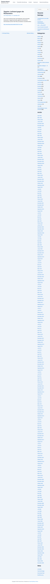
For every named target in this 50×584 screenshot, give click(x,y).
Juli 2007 (39, 533)
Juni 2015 (39, 350)
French (39, 50)
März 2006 (40, 558)
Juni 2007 (39, 535)
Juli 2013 (39, 395)
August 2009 (40, 487)
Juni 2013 (39, 397)
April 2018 (40, 290)
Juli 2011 (39, 443)
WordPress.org (40, 575)
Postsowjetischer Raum (42, 80)
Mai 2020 (39, 240)
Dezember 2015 (41, 338)
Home (14, 2)
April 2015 (40, 354)
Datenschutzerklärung (44, 2)
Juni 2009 (39, 491)
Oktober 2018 (40, 278)
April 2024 (40, 151)
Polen (39, 76)
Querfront (39, 82)
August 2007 (40, 531)
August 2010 (40, 463)
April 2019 (40, 266)
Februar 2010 (40, 475)
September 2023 (41, 163)
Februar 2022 (40, 199)
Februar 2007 (40, 543)
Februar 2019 (40, 270)
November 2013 (41, 388)
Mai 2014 (39, 376)
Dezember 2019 (41, 250)
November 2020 (41, 228)
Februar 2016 (40, 334)
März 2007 (40, 541)
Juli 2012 (39, 419)
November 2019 (41, 252)
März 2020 (40, 244)
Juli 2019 (39, 260)
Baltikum (39, 36)
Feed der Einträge (41, 571)
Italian (39, 56)
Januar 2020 (40, 248)
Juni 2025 (39, 129)
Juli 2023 (39, 167)
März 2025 (40, 135)
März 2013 (40, 403)
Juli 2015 (39, 348)
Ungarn (39, 100)
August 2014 (40, 370)
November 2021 (41, 205)
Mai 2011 (39, 447)
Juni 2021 (39, 215)
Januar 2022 (40, 201)
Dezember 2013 (41, 386)
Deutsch (39, 44)
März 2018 (40, 292)
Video (39, 106)
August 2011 (40, 441)
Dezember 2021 (41, 203)
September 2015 (41, 344)
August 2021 (40, 211)
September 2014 (41, 368)
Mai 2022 (39, 193)
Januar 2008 (40, 521)
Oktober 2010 (40, 459)
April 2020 (40, 242)
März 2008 (40, 517)
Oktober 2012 (40, 413)
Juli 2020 (39, 236)
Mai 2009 (39, 493)
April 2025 (40, 133)
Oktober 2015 (40, 342)
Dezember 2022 (41, 179)
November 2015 (41, 340)
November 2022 (41, 181)
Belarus (39, 38)
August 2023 (40, 165)
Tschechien (40, 94)
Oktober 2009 (40, 483)
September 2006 (41, 552)
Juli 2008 (39, 509)
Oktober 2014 (40, 366)
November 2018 (41, 276)
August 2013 (40, 393)
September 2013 (41, 391)
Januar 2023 (40, 177)
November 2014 (41, 364)
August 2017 (40, 306)
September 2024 (41, 143)
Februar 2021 (40, 223)
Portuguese (40, 78)
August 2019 (40, 258)
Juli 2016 (39, 324)
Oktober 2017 (40, 302)
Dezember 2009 (41, 479)
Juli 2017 (39, 308)
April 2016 (40, 330)
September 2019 (41, 256)
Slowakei (39, 88)
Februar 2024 (40, 155)
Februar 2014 (40, 382)
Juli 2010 (39, 465)
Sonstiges (39, 90)
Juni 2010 (39, 467)
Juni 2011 (39, 445)
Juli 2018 (39, 284)
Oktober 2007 (40, 527)
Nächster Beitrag (30, 33)
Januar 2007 (40, 545)
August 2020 (40, 234)
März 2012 (40, 427)
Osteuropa (40, 74)
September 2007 (41, 529)
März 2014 (40, 380)
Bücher (39, 40)
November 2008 (41, 505)
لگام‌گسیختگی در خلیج (42, 25)
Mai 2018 (39, 288)
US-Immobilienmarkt (42, 102)
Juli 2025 (39, 127)
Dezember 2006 (41, 547)
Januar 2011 (40, 455)
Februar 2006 (40, 560)
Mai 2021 (39, 217)
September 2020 (41, 232)
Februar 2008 (40, 519)
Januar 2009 (40, 501)
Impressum (35, 2)
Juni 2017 (39, 310)
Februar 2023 (40, 175)
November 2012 (41, 411)
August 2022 (40, 187)
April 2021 (40, 219)
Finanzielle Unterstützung (22, 2)
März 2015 (40, 356)
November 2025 (41, 125)
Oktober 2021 (40, 207)
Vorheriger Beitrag (5, 33)
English (39, 46)
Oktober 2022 (40, 183)
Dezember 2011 (41, 433)
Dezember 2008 (41, 503)
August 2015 (40, 346)
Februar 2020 (40, 246)
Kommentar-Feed (41, 573)
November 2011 (41, 435)
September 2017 (41, 304)
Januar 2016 (40, 336)
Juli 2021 (39, 213)
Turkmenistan (40, 96)
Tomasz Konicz (5, 1)
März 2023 (40, 173)
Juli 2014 (39, 372)
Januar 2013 (40, 407)
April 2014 (40, 378)
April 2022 (40, 195)
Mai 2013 (39, 399)
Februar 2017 (40, 312)
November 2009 (41, 481)
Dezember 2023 (41, 159)
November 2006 (41, 548)
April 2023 (40, 171)
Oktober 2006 (40, 551)
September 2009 (41, 485)
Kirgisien (39, 60)
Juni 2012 (39, 421)
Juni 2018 (39, 286)
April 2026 (40, 115)
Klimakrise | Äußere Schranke (43, 62)
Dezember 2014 (41, 362)
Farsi (38, 48)
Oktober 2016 (40, 318)
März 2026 (40, 117)
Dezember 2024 (41, 141)
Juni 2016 (39, 326)
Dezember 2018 (41, 274)
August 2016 (40, 322)
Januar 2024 (40, 157)
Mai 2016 (39, 328)
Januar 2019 (40, 272)
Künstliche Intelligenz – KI (43, 65)
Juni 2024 (39, 147)
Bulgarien (39, 42)
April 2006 (40, 556)
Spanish (39, 92)
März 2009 (40, 497)
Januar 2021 (40, 225)
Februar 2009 (40, 499)
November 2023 (41, 161)
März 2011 (40, 451)
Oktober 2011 (40, 437)
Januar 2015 (40, 360)
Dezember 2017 (41, 298)
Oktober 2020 (40, 230)
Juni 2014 (39, 374)
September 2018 (41, 280)
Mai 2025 (39, 131)
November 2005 (41, 562)
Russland (39, 86)
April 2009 (40, 495)
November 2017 (41, 300)
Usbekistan (40, 104)
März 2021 (40, 221)
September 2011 (41, 439)
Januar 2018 (40, 296)
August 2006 (40, 554)
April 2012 (40, 425)
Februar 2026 (40, 119)
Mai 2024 (39, 149)
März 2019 (40, 268)
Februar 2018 (40, 294)
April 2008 (40, 515)
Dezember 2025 (41, 123)
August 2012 (40, 417)
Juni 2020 (39, 238)
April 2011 (40, 449)
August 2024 (40, 145)
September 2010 (41, 461)
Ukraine (39, 98)
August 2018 (40, 282)
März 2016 (40, 332)
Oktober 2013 (40, 389)
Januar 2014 (40, 384)
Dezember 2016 (41, 314)
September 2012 (41, 415)
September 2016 (41, 320)
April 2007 (40, 539)
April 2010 (40, 471)
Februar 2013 (40, 405)
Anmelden (40, 569)
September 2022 (41, 185)
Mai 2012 (39, 423)
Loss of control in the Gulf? (43, 27)
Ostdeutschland (41, 72)
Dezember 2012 (41, 409)
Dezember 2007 (41, 523)
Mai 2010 (39, 469)
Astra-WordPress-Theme (34, 581)
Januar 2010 (40, 477)
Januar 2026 (40, 121)
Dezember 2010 (41, 457)
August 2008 (40, 507)
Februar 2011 (40, 453)
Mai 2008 (39, 513)
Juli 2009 (39, 489)
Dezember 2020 (41, 226)
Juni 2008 (39, 511)
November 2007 (41, 525)
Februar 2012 (40, 429)
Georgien (39, 52)
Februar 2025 (40, 137)
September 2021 (41, 209)
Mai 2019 (39, 264)
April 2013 (40, 401)
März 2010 (40, 473)
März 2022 (40, 197)
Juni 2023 (39, 169)
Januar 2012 (40, 431)
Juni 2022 (39, 191)
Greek (39, 54)
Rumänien (39, 84)
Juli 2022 (39, 189)
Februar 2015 (40, 358)
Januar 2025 (40, 139)
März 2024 (40, 153)
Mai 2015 (39, 352)
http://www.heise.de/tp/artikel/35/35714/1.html (13, 24)
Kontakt (30, 2)
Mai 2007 (39, 537)
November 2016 (41, 316)
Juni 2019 (39, 262)
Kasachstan (40, 58)
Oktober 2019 (40, 254)
